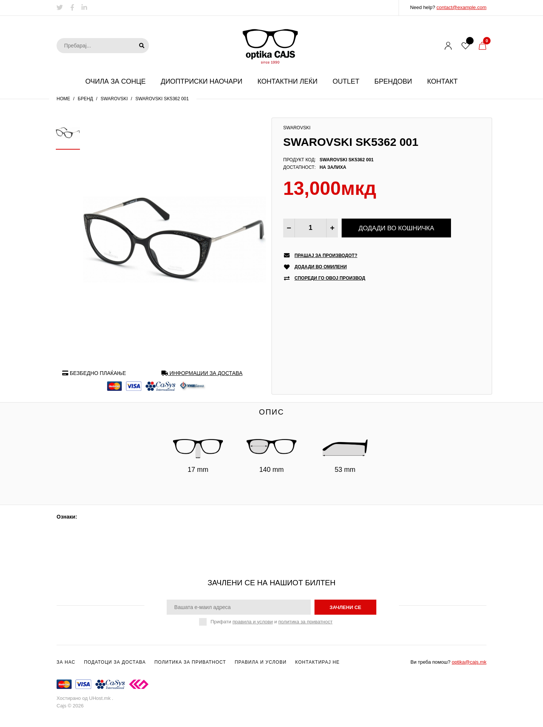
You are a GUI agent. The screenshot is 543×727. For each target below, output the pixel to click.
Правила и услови (260, 662)
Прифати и (271, 622)
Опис (271, 412)
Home (63, 98)
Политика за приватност (190, 662)
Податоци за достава (115, 662)
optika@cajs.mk (469, 662)
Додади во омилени (321, 267)
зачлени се (345, 607)
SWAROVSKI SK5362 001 (162, 98)
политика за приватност (305, 621)
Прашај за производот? (326, 255)
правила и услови (253, 621)
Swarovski (114, 98)
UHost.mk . (101, 698)
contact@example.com (461, 7)
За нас (66, 662)
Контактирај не (317, 662)
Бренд (85, 98)
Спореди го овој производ (330, 278)
